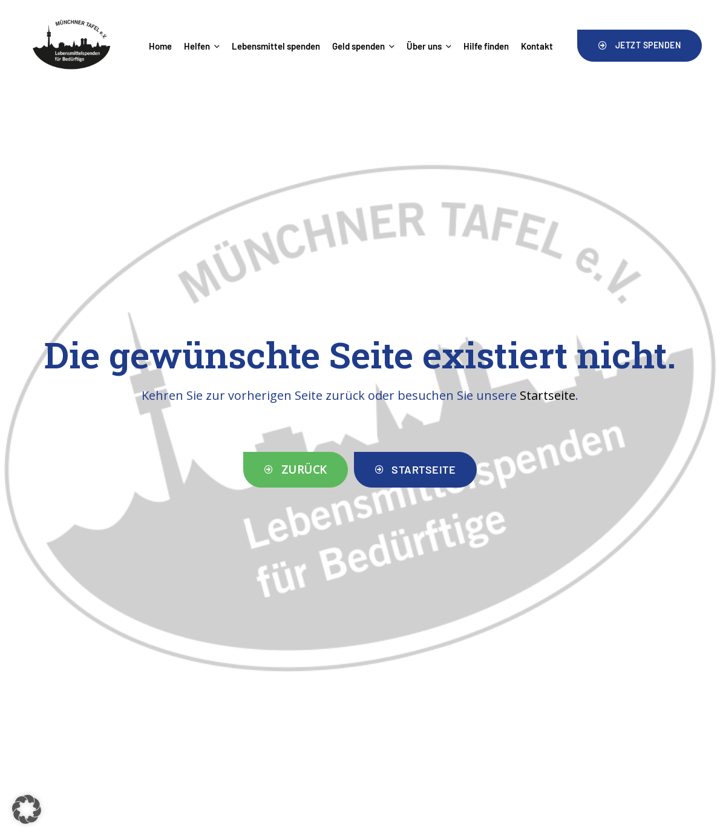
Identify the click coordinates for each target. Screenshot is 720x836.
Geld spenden (363, 46)
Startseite (547, 395)
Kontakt (537, 46)
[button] (639, 45)
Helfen (202, 46)
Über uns (429, 46)
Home (160, 46)
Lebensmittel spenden (276, 46)
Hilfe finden (486, 46)
